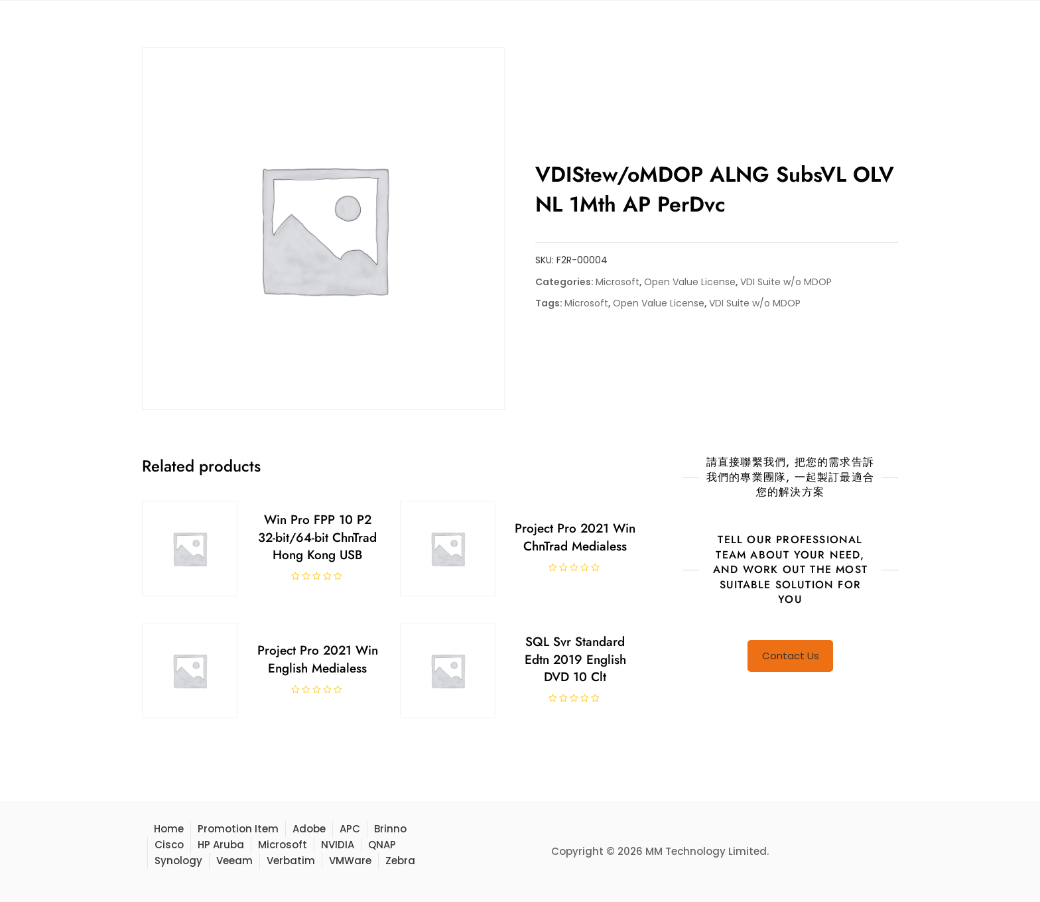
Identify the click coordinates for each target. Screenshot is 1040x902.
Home (169, 829)
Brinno (390, 829)
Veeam (234, 861)
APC (350, 829)
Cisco (169, 845)
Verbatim (291, 861)
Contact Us (790, 656)
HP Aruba (221, 845)
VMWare (350, 861)
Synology (178, 861)
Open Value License (690, 282)
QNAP (382, 845)
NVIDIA (337, 845)
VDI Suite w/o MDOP (786, 282)
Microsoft (617, 282)
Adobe (309, 829)
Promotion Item (238, 829)
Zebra (400, 861)
